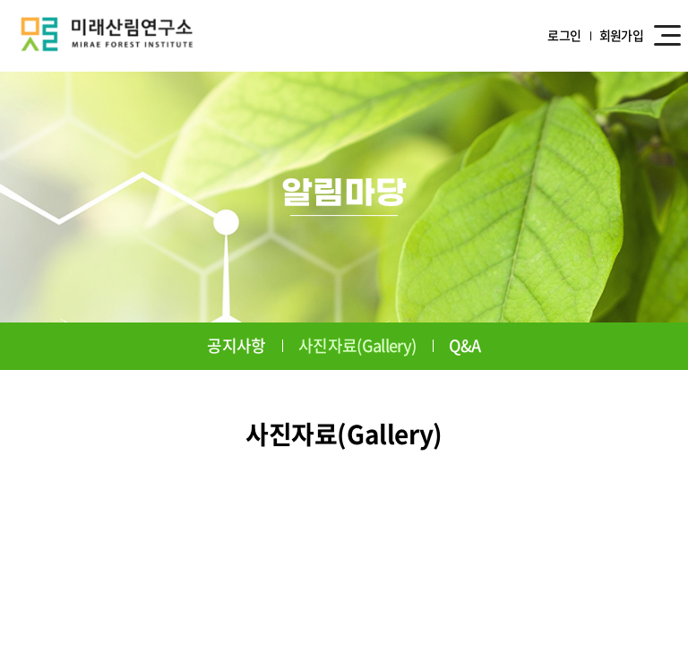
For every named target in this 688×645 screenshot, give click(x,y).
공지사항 (236, 345)
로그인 (563, 35)
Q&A (465, 345)
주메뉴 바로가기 (0, 0)
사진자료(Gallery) (357, 345)
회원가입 (621, 35)
